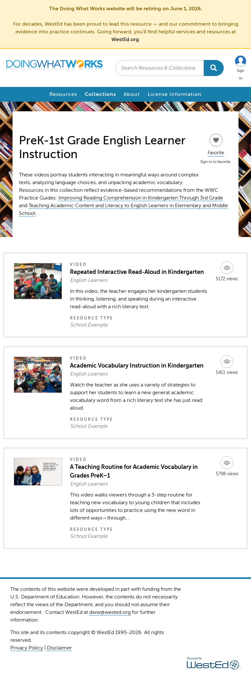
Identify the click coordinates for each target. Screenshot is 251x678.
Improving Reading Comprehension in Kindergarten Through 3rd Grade (140, 198)
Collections (100, 94)
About (132, 94)
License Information (175, 94)
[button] (240, 68)
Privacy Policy (26, 648)
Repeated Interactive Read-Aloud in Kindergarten (137, 272)
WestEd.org (125, 39)
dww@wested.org (110, 612)
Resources (63, 94)
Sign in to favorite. (215, 161)
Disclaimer (59, 648)
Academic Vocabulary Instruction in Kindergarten (136, 365)
